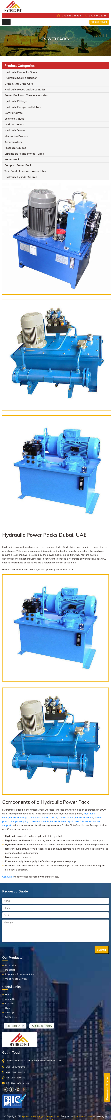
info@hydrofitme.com (18, 1083)
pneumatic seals (40, 821)
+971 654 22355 (96, 15)
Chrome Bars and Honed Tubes (24, 153)
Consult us (8, 876)
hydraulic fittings (18, 817)
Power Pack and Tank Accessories (26, 95)
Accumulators (13, 142)
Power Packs (12, 159)
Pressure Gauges (15, 147)
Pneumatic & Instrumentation (20, 974)
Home (8, 994)
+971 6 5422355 (15, 1067)
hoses (54, 817)
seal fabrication (83, 821)
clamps (14, 821)
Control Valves (13, 113)
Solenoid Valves (14, 118)
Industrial (10, 969)
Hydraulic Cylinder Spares (20, 177)
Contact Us (10, 1017)
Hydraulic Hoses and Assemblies (24, 89)
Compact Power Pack (18, 165)
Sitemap (9, 1012)
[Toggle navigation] (6, 22)
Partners (9, 1003)
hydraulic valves (84, 817)
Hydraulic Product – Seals (20, 72)
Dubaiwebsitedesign (82, 1116)
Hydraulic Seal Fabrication (20, 78)
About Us (10, 999)
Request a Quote (99, 22)
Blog (7, 1008)
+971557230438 (15, 1072)
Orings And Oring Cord (18, 83)
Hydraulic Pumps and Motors (22, 107)
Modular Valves (14, 124)
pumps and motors (39, 817)
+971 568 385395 (69, 15)
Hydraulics (10, 965)
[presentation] (24, 950)
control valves (66, 817)
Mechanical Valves (16, 136)
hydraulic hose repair (62, 821)
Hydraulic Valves (15, 130)
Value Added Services (16, 978)
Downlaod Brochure (107, 1087)
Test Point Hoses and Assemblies (25, 171)
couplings (24, 821)
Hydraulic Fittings (15, 101)
